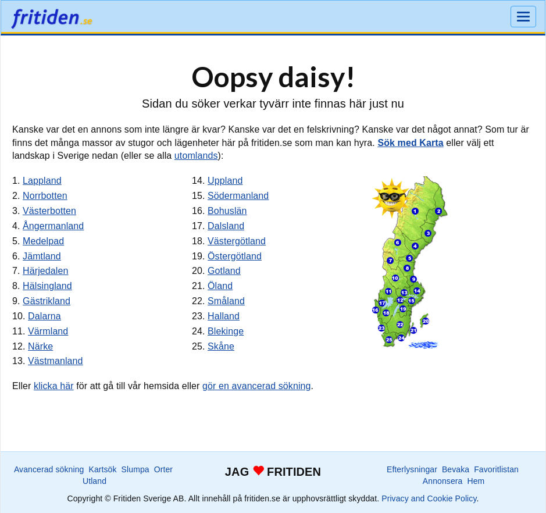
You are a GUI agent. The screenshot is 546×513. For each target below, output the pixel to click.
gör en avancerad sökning (256, 386)
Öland (220, 286)
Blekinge (226, 331)
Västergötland (237, 241)
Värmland (48, 331)
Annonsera (443, 481)
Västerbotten (49, 211)
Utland (94, 481)
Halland (224, 316)
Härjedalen (45, 271)
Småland (226, 301)
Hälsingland (47, 286)
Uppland (225, 181)
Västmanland (55, 361)
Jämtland (42, 256)
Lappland (42, 181)
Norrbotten (45, 196)
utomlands (196, 156)
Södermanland (238, 196)
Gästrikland (46, 301)
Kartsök (102, 469)
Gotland (224, 271)
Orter (163, 469)
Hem (475, 481)
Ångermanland (53, 226)
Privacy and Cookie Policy (428, 498)
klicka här (54, 386)
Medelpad (43, 241)
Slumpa (135, 469)
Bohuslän (227, 211)
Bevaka (455, 469)
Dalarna (44, 316)
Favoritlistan (496, 469)
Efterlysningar (412, 469)
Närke (40, 346)
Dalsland (226, 226)
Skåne (221, 346)
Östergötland (235, 256)
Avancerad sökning (49, 469)
